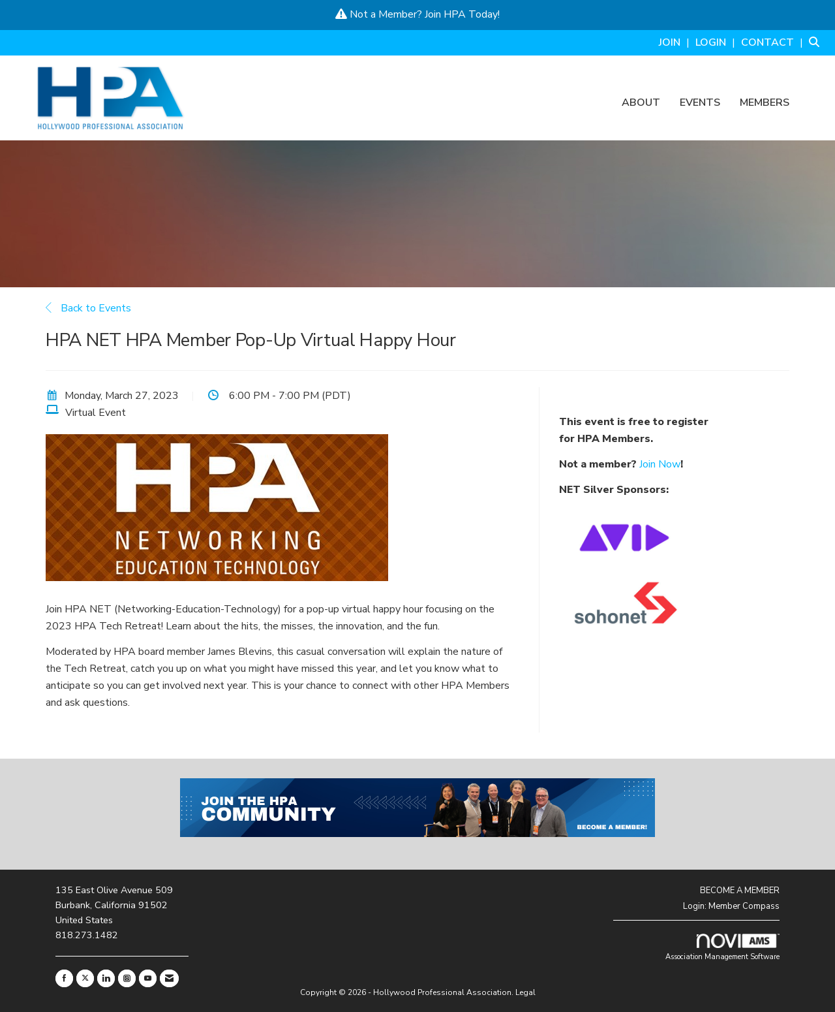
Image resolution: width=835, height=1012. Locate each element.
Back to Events (88, 308)
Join (433, 14)
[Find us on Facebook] (64, 978)
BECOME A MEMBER (740, 890)
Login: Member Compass (731, 906)
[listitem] (676, 42)
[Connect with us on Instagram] (127, 978)
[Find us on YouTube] (148, 978)
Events (700, 103)
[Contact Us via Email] (169, 978)
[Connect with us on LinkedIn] (106, 978)
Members (764, 103)
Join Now (659, 464)
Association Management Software (722, 948)
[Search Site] (817, 42)
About (641, 103)
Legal (525, 992)
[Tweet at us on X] (85, 978)
